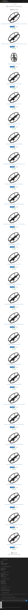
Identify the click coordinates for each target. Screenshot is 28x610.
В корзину (12, 26)
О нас (1, 562)
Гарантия (2, 561)
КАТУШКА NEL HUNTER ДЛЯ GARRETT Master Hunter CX (14, 324)
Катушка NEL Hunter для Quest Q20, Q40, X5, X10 (14, 524)
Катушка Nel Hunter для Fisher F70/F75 (14, 264)
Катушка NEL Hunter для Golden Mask (14, 344)
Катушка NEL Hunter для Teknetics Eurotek (14, 544)
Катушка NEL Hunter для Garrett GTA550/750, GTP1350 (14, 304)
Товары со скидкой (3, 576)
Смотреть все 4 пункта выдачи (5, 590)
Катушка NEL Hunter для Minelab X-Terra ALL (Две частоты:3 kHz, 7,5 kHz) (13, 43)
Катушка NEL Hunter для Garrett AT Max (14, 284)
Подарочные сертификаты (4, 574)
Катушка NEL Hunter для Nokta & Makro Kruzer (14, 484)
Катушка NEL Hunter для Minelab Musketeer (14, 384)
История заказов (3, 581)
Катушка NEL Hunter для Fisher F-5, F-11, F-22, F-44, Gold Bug (14, 224)
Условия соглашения (4, 564)
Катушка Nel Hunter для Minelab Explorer (14, 364)
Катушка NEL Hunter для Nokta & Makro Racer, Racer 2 (14, 504)
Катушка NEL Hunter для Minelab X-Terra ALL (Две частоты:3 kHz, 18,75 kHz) (14, 23)
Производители (3, 573)
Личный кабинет (3, 580)
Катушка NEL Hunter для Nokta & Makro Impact (14, 464)
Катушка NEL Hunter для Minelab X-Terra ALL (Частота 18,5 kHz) (14, 404)
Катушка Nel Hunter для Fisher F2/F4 (14, 244)
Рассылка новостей (3, 583)
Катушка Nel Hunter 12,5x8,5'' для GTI (14, 63)
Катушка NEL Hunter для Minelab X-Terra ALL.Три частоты (14, 424)
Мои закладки (3, 582)
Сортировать (12, 9)
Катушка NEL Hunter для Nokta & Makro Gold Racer (14, 444)
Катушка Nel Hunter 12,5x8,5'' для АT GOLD (14, 83)
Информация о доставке (4, 563)
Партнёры (2, 575)
